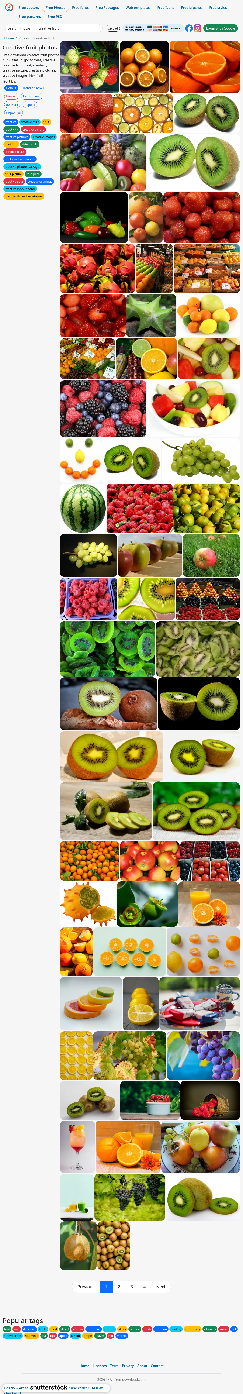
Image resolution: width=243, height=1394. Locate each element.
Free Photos (55, 7)
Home (9, 38)
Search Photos (19, 28)
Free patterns (30, 16)
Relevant (12, 105)
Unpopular (13, 113)
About (142, 1365)
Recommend (32, 96)
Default (11, 88)
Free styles (218, 7)
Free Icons (165, 7)
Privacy (128, 1365)
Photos (23, 38)
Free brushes (191, 7)
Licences (100, 1365)
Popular (30, 105)
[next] (161, 1287)
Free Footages (107, 7)
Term (114, 1365)
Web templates (138, 7)
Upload (113, 28)
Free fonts (80, 7)
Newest (11, 96)
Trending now (32, 88)
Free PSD (55, 16)
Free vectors (29, 7)
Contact (157, 1365)
